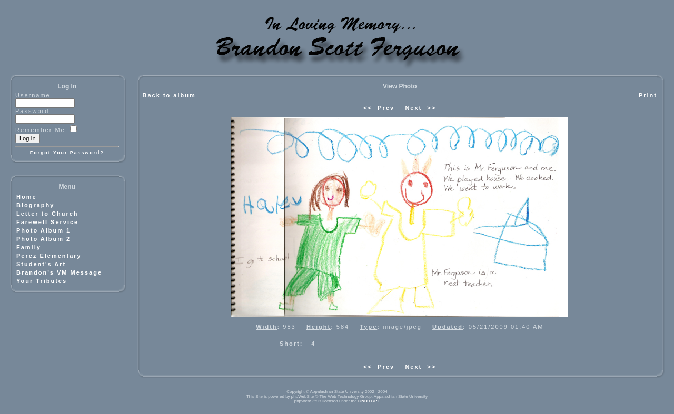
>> (431, 108)
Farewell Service (47, 222)
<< (367, 108)
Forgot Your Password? (67, 152)
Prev (386, 108)
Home (26, 197)
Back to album (169, 95)
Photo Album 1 (43, 230)
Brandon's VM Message (59, 272)
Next (413, 108)
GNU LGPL (369, 401)
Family (28, 247)
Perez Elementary (49, 256)
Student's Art (41, 264)
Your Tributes (41, 281)
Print (648, 95)
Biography (35, 205)
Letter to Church (47, 213)
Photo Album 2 (43, 239)
